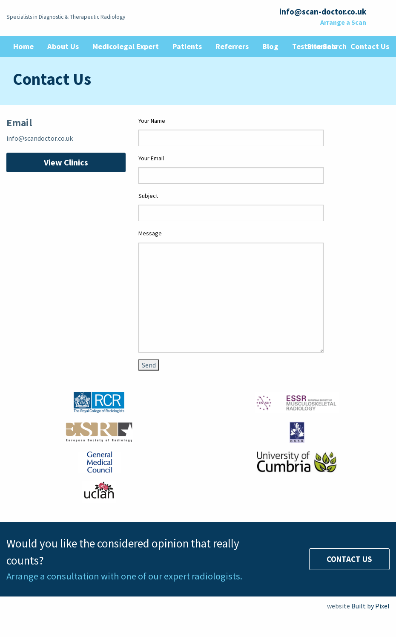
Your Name (151, 121)
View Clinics (66, 162)
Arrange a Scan (343, 22)
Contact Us (349, 559)
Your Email (151, 158)
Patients (187, 46)
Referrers (232, 46)
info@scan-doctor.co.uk (322, 11)
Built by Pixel (370, 606)
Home (23, 46)
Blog (270, 46)
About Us (63, 46)
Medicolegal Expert (125, 46)
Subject (148, 196)
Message (150, 233)
